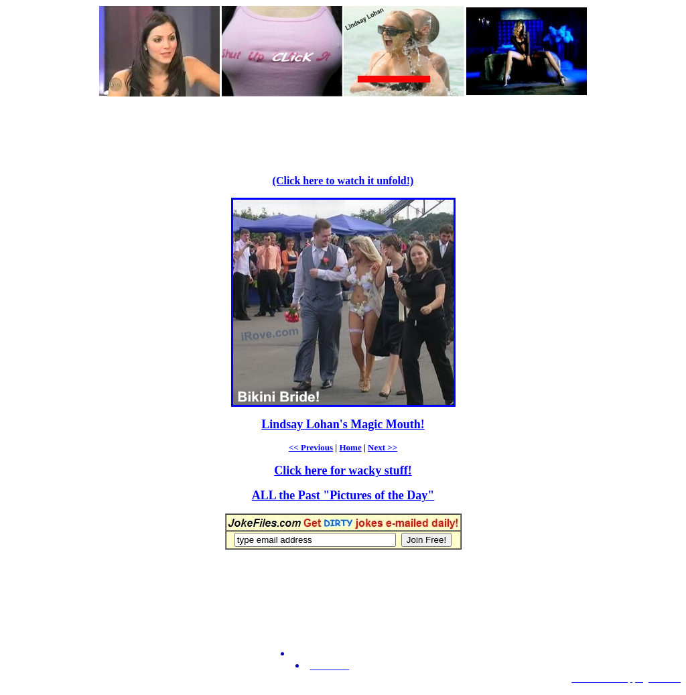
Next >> (382, 447)
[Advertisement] (343, 128)
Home (350, 447)
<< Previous (311, 447)
